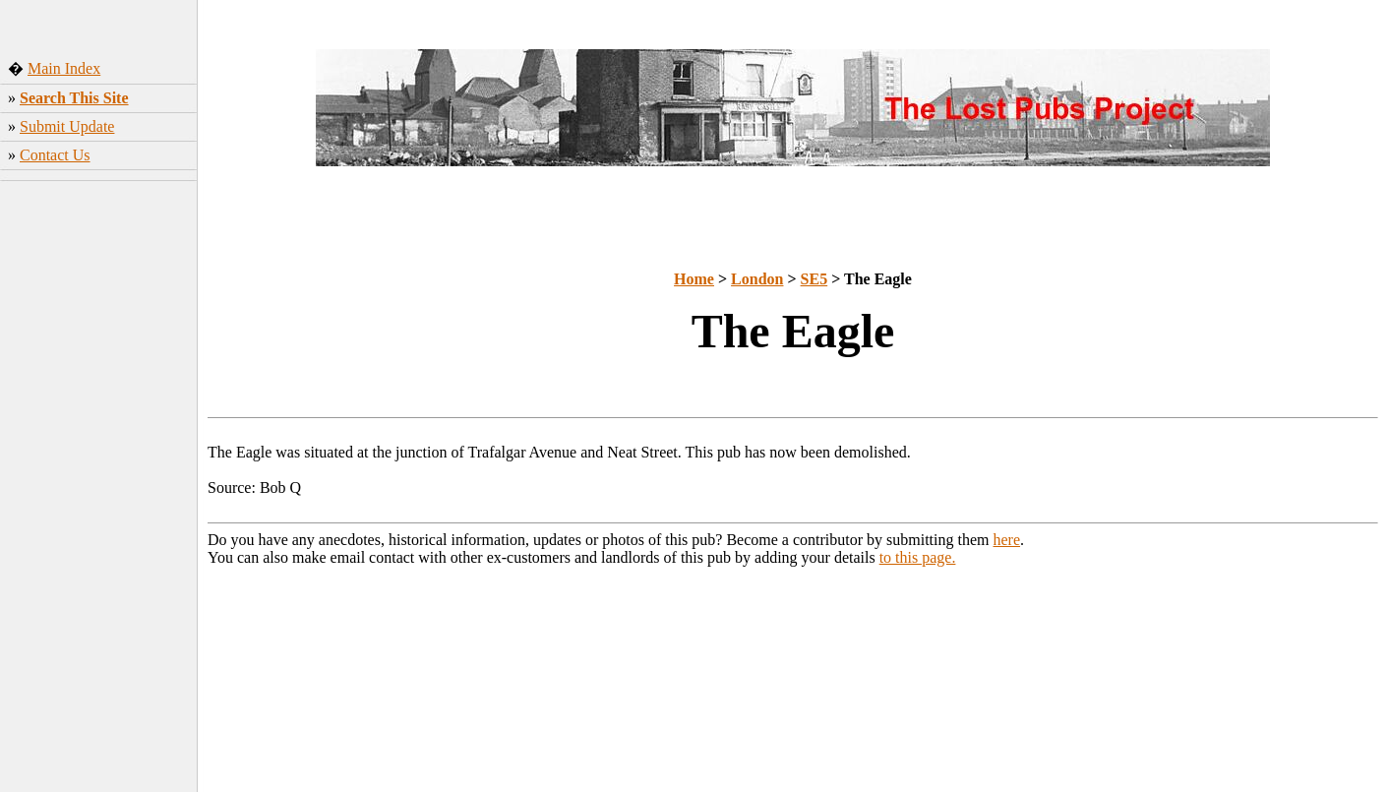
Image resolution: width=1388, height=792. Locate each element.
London (757, 279)
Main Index (64, 68)
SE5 (814, 279)
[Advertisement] (99, 497)
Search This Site (74, 98)
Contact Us (55, 155)
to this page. (917, 557)
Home (694, 279)
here (1007, 539)
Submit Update (67, 126)
